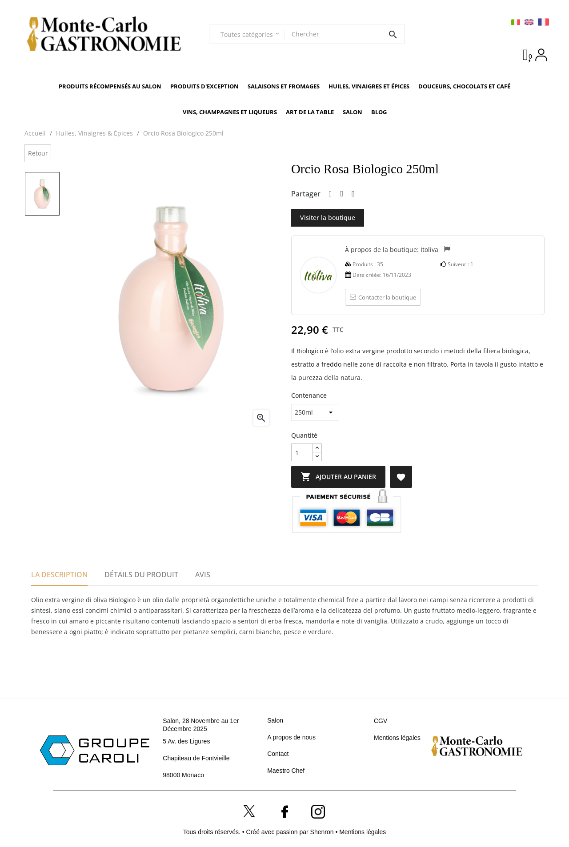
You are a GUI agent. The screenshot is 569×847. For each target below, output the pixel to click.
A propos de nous (291, 737)
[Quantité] (302, 452)
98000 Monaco (183, 775)
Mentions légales (397, 737)
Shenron (323, 831)
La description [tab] (59, 574)
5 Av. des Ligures (186, 741)
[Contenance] (315, 412)
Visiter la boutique (327, 217)
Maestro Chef (286, 770)
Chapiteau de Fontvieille (196, 758)
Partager (330, 194)
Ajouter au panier (358, 476)
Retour (38, 153)
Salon (275, 720)
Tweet (342, 194)
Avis (202, 574)
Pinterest (353, 194)
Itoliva (429, 249)
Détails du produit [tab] (141, 574)
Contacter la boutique (383, 297)
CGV (380, 720)
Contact (278, 753)
